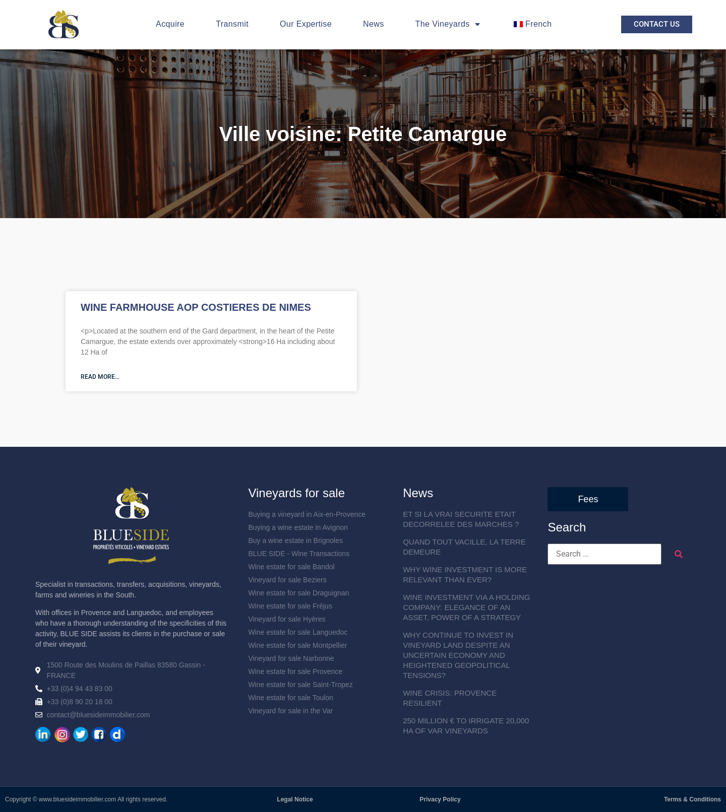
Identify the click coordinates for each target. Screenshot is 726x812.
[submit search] (679, 554)
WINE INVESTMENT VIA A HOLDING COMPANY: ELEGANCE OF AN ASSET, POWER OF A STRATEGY (466, 607)
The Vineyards (447, 24)
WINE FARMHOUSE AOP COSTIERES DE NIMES (196, 307)
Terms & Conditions (692, 799)
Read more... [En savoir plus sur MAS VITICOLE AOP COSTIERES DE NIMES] (100, 376)
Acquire (170, 24)
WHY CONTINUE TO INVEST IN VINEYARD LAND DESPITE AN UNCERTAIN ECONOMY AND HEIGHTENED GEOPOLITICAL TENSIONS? (458, 655)
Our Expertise (306, 24)
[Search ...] (604, 554)
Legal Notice (295, 799)
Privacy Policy (439, 799)
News (373, 24)
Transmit (232, 24)
